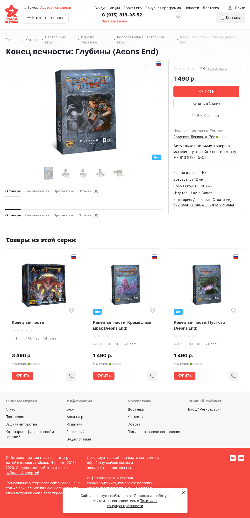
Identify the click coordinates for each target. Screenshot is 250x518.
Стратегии (221, 200)
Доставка (211, 8)
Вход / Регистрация (204, 409)
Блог (70, 409)
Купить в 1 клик (206, 103)
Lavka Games (202, 193)
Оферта (134, 424)
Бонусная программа (163, 8)
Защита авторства (21, 424)
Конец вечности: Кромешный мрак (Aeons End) (122, 325)
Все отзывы (217, 69)
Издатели (75, 424)
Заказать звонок (114, 21)
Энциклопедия (79, 439)
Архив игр (75, 417)
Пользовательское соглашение (154, 432)
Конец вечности (28, 322)
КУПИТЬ (206, 91)
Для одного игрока (218, 204)
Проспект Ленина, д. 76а (194, 137)
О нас (10, 409)
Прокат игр (132, 8)
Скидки (100, 8)
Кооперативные (186, 204)
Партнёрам (15, 417)
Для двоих (202, 200)
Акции (115, 8)
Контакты (135, 417)
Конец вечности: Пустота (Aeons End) (199, 325)
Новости (192, 8)
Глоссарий (76, 432)
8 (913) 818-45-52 (122, 15)
